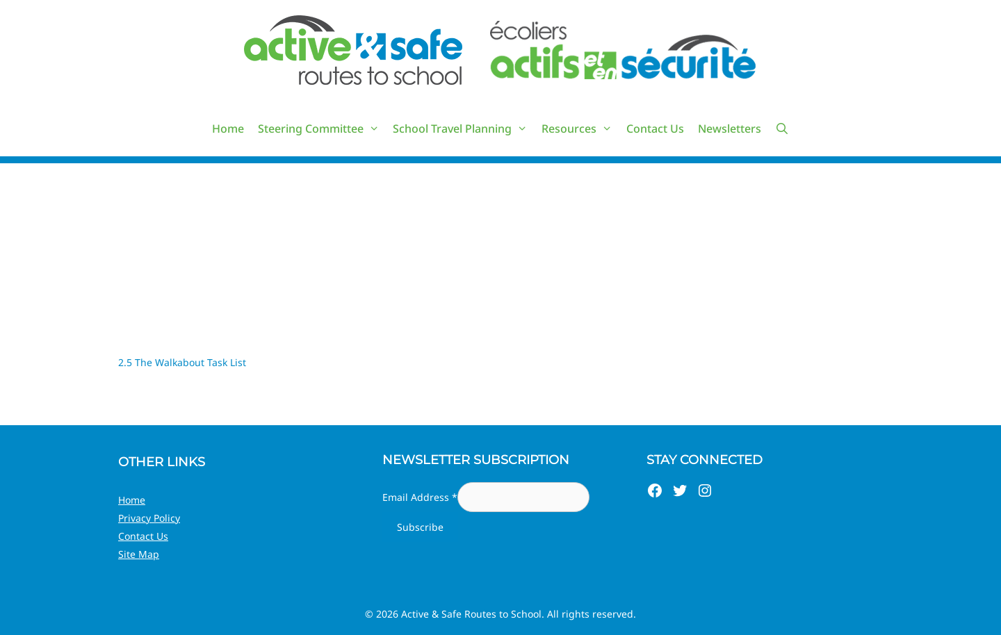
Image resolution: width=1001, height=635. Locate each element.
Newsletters (729, 128)
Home (228, 128)
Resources (580, 128)
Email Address (419, 497)
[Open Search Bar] (782, 128)
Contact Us (655, 128)
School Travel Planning (464, 128)
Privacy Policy (149, 518)
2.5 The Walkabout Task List (182, 362)
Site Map (138, 554)
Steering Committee (322, 128)
